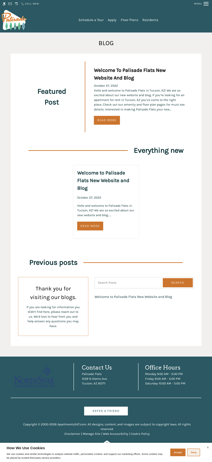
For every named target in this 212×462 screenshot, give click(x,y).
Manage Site (91, 434)
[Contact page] (10, 4)
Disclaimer (72, 434)
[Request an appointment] (16, 4)
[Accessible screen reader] (4, 4)
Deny (193, 452)
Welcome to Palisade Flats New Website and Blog (133, 297)
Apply (112, 20)
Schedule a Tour (91, 20)
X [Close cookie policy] (208, 447)
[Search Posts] (127, 282)
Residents (150, 20)
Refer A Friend (106, 411)
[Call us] (30, 4)
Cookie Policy (140, 434)
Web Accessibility (115, 434)
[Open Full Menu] (201, 4)
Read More (107, 120)
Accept (178, 452)
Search (177, 282)
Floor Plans (129, 20)
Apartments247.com (71, 424)
